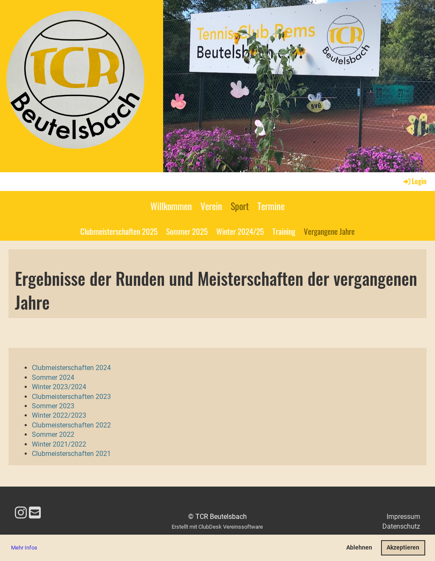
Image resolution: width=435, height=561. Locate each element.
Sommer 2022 (53, 434)
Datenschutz (401, 526)
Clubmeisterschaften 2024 (71, 368)
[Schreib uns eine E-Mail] (35, 513)
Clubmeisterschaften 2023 (71, 397)
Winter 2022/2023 (59, 415)
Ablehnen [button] (359, 547)
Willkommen (171, 206)
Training (283, 231)
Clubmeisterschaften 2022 (71, 425)
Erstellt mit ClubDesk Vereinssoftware (217, 527)
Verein (211, 206)
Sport (240, 206)
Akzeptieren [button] (403, 547)
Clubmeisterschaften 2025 (119, 231)
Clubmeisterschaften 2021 (71, 454)
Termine (271, 206)
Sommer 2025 (187, 231)
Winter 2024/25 (240, 231)
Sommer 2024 (53, 377)
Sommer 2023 (53, 406)
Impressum (403, 517)
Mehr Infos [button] (24, 547)
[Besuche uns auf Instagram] (21, 513)
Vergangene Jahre (329, 231)
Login (414, 181)
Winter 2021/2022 (59, 444)
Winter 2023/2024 (59, 387)
